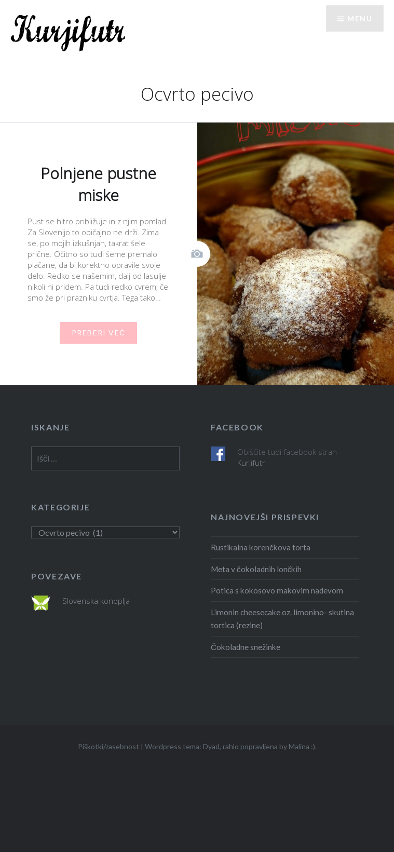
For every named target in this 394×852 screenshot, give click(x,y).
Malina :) (302, 746)
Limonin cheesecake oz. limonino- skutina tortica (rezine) (282, 618)
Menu (359, 18)
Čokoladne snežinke (245, 647)
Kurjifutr (251, 462)
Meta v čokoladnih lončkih (256, 569)
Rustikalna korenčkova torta (260, 547)
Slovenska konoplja (96, 601)
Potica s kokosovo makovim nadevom (277, 590)
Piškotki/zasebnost (108, 746)
